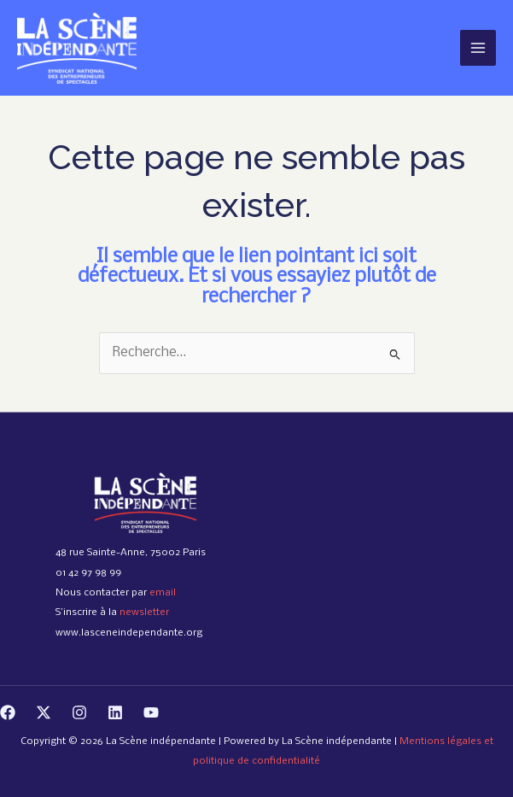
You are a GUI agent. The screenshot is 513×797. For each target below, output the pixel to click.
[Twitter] (43, 712)
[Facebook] (7, 712)
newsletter (144, 612)
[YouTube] (151, 712)
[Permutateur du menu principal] (478, 48)
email (162, 593)
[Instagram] (79, 712)
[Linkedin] (115, 712)
